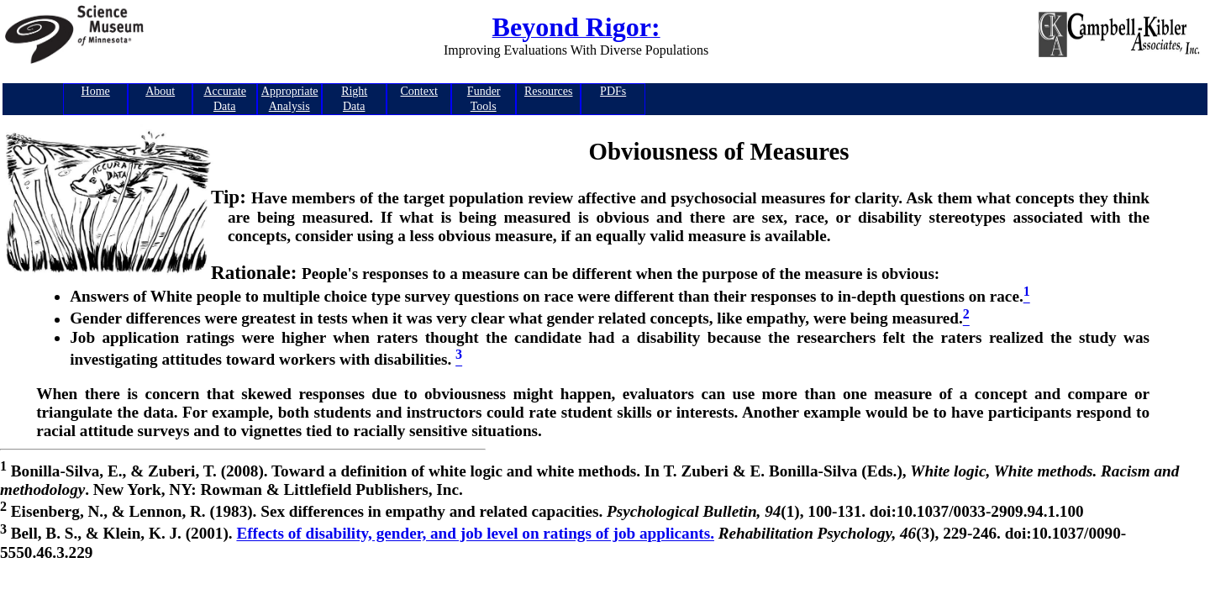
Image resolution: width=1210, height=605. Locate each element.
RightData (354, 99)
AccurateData (224, 99)
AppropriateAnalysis (289, 99)
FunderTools (484, 99)
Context (419, 91)
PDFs (613, 91)
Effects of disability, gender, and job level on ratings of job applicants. (475, 534)
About (160, 91)
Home (96, 91)
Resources (548, 91)
